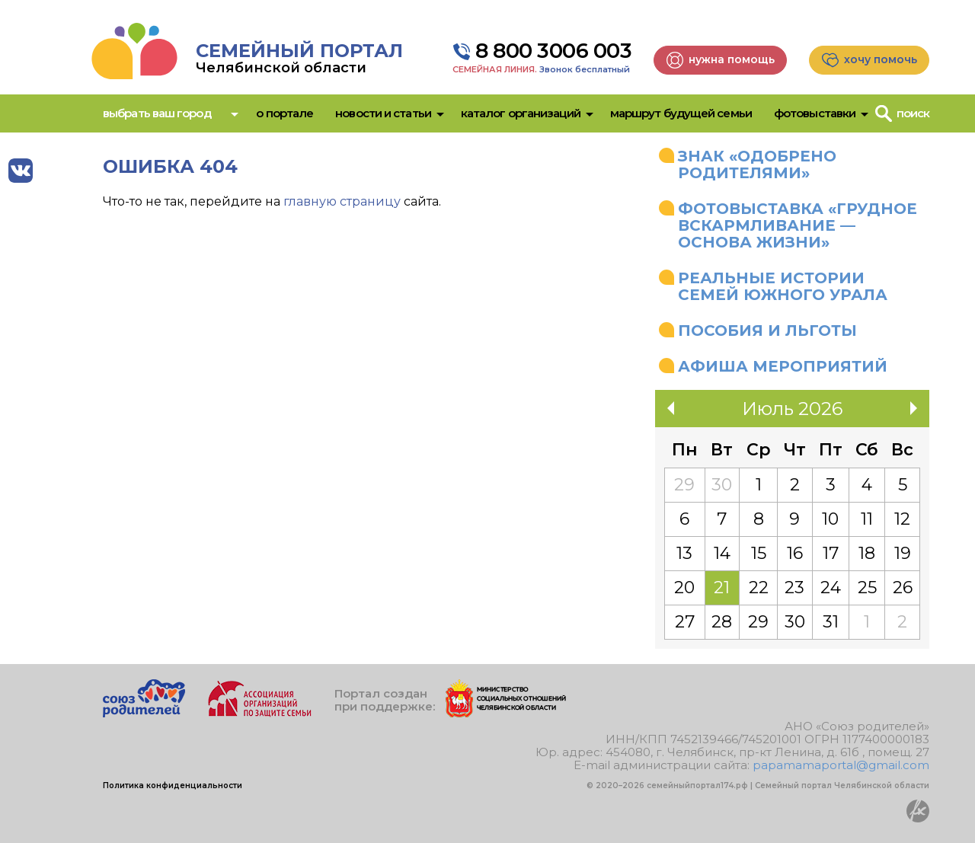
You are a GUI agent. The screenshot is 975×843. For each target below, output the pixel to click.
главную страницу (342, 201)
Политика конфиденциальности (172, 785)
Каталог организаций (520, 113)
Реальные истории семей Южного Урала (782, 286)
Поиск (913, 113)
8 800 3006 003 (553, 51)
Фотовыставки (814, 113)
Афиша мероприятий (782, 366)
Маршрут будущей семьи (681, 113)
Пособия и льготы (767, 330)
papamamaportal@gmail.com (841, 765)
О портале (284, 113)
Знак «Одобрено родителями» (757, 164)
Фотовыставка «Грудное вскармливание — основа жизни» (797, 225)
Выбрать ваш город (157, 113)
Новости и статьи (383, 113)
